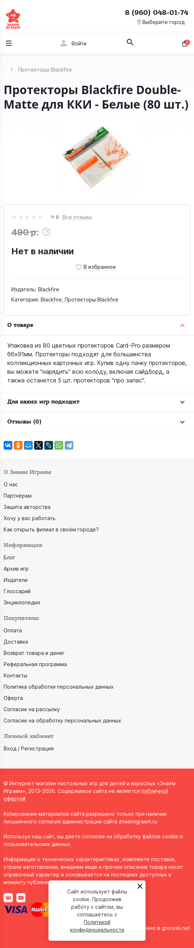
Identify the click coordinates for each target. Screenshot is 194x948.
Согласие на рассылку (32, 709)
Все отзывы (77, 217)
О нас (11, 484)
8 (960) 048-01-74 (156, 12)
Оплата (13, 630)
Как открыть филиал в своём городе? (51, 529)
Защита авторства (27, 507)
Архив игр (16, 569)
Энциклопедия (22, 602)
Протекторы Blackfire (91, 299)
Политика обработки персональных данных (59, 687)
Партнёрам (18, 496)
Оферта (13, 698)
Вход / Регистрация (29, 748)
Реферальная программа (35, 664)
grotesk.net (176, 928)
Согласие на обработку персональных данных (62, 720)
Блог (9, 557)
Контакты (15, 675)
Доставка (16, 642)
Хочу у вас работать (30, 518)
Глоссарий (17, 591)
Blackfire (48, 289)
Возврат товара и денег (34, 653)
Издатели (16, 580)
